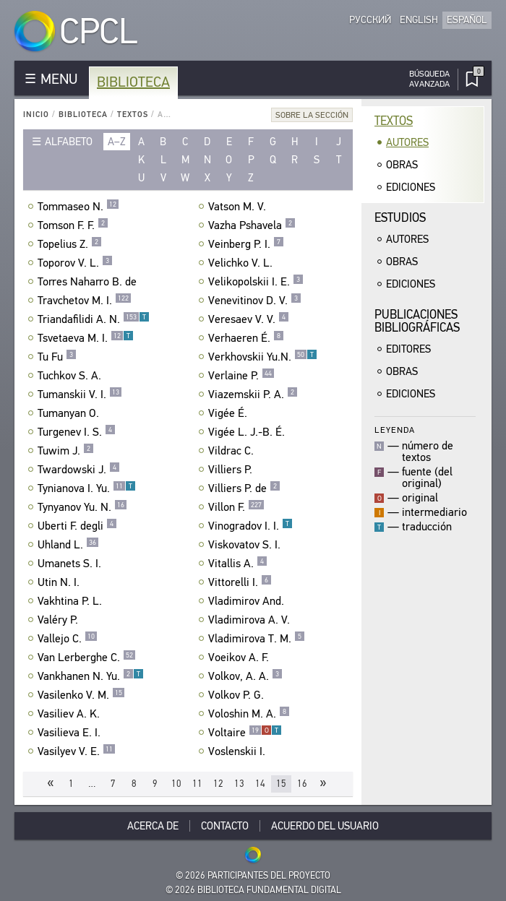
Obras (402, 164)
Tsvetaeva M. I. (86, 338)
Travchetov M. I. (85, 300)
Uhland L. (68, 544)
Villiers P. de (244, 488)
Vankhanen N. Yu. (91, 676)
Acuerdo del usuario (325, 825)
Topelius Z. (70, 244)
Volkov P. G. (237, 695)
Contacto (225, 825)
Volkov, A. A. (245, 676)
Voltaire (245, 732)
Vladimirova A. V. (250, 619)
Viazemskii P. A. (253, 394)
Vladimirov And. (248, 601)
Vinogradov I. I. (250, 526)
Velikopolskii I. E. (256, 281)
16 (302, 783)
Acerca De (153, 825)
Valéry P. (60, 619)
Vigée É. (229, 413)
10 (176, 783)
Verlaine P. (241, 375)
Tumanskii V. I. (80, 394)
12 (218, 783)
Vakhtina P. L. (72, 601)
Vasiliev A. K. (70, 713)
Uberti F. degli (77, 526)
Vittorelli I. (240, 582)
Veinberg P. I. (246, 244)
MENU (58, 79)
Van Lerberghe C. (87, 657)
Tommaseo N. (78, 206)
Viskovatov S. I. (246, 544)
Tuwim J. (66, 450)
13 (239, 783)
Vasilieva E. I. (71, 732)
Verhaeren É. (246, 338)
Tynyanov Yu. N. (82, 507)
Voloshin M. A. (249, 713)
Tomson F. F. (73, 225)
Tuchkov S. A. (71, 375)
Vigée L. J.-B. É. (248, 432)
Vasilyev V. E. (77, 751)
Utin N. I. (60, 582)
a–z (117, 141)
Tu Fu (57, 356)
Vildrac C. (232, 450)
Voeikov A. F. (240, 657)
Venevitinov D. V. (254, 300)
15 (281, 783)
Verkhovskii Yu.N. (262, 356)
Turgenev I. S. (77, 432)
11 (197, 783)
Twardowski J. (79, 469)
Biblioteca (133, 82)
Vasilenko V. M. (81, 695)
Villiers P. (232, 469)
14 (260, 783)
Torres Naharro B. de (89, 281)
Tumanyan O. (70, 413)
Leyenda (394, 429)
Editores (408, 348)
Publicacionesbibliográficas (417, 321)
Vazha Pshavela (252, 225)
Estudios (400, 217)
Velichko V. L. (242, 263)
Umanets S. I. (71, 563)
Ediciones (410, 187)
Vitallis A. (237, 563)
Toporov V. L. (75, 263)
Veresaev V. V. (248, 319)
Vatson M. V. (239, 206)
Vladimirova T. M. (256, 638)
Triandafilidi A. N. (94, 319)
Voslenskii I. (238, 751)
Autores (407, 142)
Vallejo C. (68, 638)
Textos (132, 114)
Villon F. (236, 507)
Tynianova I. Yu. (87, 488)
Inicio (36, 114)
